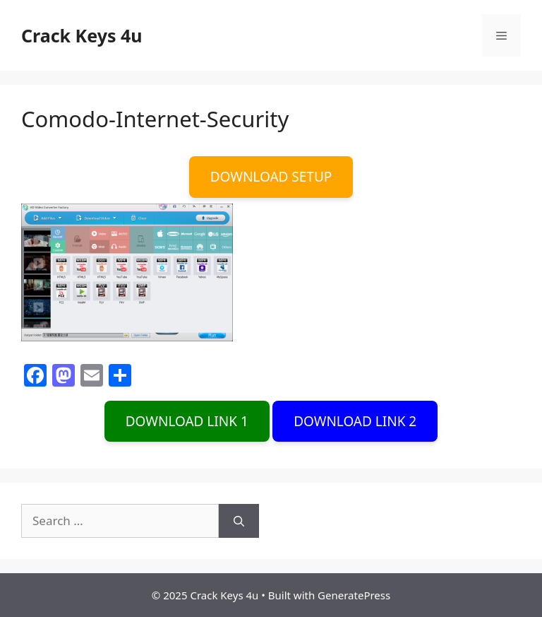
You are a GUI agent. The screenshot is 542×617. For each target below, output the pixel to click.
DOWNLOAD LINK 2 (355, 421)
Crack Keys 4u (82, 35)
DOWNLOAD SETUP (271, 177)
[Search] (239, 521)
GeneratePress (354, 595)
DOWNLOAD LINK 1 (187, 421)
